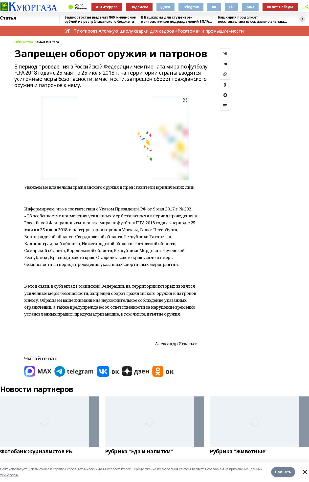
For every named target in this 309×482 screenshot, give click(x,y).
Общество (23, 42)
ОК (231, 6)
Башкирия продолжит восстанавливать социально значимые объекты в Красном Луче (253, 19)
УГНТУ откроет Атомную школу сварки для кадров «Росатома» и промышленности (154, 31)
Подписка (139, 6)
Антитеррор (107, 6)
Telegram (191, 6)
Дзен (165, 6)
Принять (283, 472)
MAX (250, 6)
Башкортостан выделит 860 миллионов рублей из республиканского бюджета (100, 19)
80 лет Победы (280, 6)
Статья (8, 18)
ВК (214, 6)
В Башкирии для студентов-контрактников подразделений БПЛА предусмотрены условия (175, 19)
